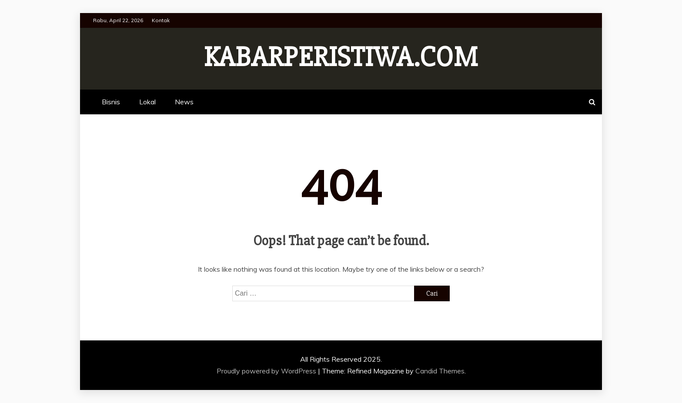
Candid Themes (440, 370)
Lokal (147, 101)
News (184, 101)
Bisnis (111, 101)
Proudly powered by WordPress (267, 370)
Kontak (161, 20)
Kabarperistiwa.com (341, 57)
